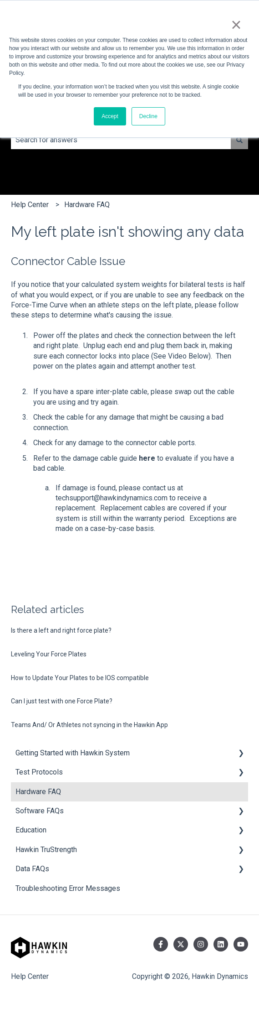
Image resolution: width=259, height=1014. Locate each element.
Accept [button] (110, 116)
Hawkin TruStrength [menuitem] (46, 849)
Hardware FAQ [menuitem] (38, 791)
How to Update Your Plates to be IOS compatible (80, 677)
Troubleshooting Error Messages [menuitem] (67, 888)
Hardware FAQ (87, 204)
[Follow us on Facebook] (160, 944)
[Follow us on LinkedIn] (220, 944)
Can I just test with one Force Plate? (61, 701)
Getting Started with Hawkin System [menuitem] (72, 753)
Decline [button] (148, 116)
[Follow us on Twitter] (180, 944)
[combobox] (121, 140)
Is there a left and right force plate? (61, 630)
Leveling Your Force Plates (48, 654)
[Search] (239, 140)
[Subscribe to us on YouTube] (241, 944)
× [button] (236, 25)
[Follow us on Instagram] (200, 944)
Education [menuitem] (30, 830)
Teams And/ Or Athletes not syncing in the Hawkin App (89, 724)
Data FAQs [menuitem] (32, 868)
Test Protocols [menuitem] (39, 772)
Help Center (30, 204)
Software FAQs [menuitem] (39, 810)
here (147, 458)
